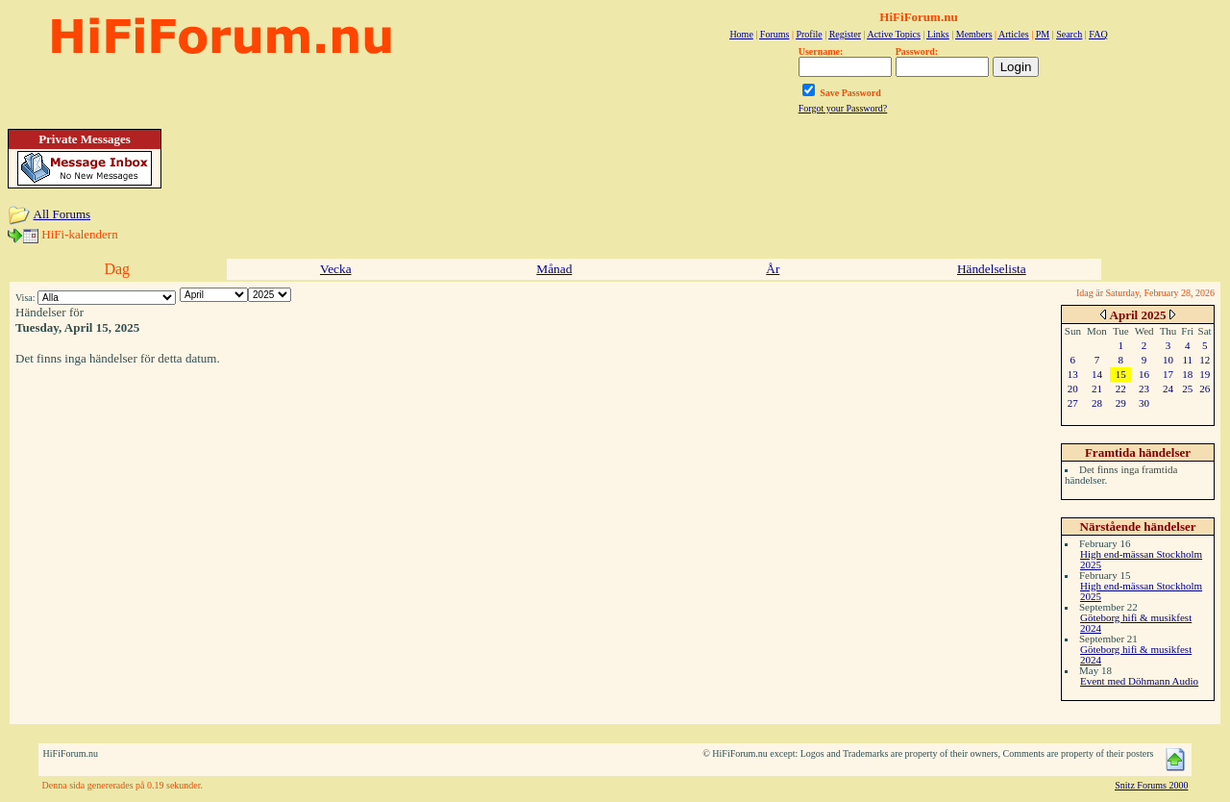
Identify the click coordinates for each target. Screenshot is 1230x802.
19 (1204, 374)
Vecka (336, 269)
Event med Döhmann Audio (1139, 681)
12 (1204, 359)
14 (1097, 374)
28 (1097, 403)
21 (1097, 388)
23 (1144, 388)
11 (1187, 359)
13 (1073, 374)
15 (1121, 374)
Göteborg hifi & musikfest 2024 (1136, 623)
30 (1144, 403)
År (772, 269)
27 (1073, 403)
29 (1121, 403)
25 (1187, 388)
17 (1168, 374)
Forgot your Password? (843, 108)
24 (1168, 388)
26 (1204, 388)
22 (1121, 388)
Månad (554, 269)
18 (1187, 374)
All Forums (62, 214)
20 (1073, 388)
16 (1144, 374)
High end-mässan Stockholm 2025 (1141, 559)
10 (1168, 359)
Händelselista (991, 269)
